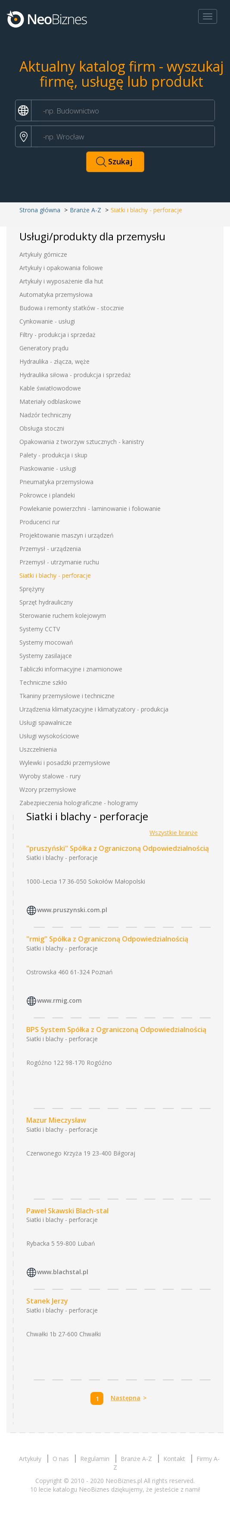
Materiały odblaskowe (50, 401)
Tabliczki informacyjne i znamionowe (70, 669)
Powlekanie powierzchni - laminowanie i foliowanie (90, 508)
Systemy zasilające (45, 656)
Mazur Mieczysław (56, 1120)
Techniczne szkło (43, 682)
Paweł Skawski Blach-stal (67, 1210)
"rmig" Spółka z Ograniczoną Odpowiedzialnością (107, 939)
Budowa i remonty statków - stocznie (71, 308)
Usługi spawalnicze (45, 722)
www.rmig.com (59, 1000)
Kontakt (174, 1459)
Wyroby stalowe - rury (50, 776)
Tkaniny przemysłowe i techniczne (67, 696)
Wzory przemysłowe (47, 789)
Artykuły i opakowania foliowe (61, 268)
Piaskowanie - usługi (47, 468)
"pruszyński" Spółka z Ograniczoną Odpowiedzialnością (117, 848)
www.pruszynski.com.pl (72, 910)
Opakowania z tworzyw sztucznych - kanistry (81, 442)
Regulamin (94, 1459)
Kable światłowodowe (50, 388)
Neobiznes (47, 18)
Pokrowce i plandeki (47, 495)
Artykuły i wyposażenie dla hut (61, 281)
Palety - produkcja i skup (53, 455)
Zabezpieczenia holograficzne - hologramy (78, 803)
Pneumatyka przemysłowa (56, 482)
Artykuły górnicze (43, 254)
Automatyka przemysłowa (56, 294)
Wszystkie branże (173, 832)
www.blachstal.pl (62, 1272)
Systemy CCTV (39, 629)
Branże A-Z (85, 210)
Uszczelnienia (38, 749)
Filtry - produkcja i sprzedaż (57, 335)
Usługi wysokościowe (49, 736)
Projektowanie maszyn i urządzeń (66, 535)
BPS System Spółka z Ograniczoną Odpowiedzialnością (116, 1029)
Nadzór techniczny (45, 415)
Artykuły (30, 1459)
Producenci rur (39, 522)
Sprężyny (31, 589)
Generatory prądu (43, 348)
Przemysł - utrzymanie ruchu (59, 562)
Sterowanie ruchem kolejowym (62, 615)
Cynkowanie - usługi (47, 321)
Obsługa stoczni (41, 428)
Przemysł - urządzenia (50, 549)
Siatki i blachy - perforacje (55, 575)
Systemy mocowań (46, 642)
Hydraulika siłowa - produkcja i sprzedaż (75, 375)
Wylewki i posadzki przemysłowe (64, 763)
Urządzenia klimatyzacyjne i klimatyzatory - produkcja (93, 709)
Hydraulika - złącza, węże (54, 361)
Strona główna (39, 210)
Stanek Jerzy (47, 1301)
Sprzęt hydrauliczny (46, 602)
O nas (61, 1459)
